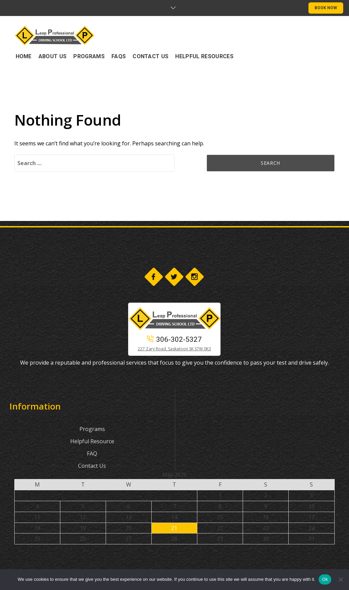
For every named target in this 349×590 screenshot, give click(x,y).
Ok (325, 579)
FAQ (92, 453)
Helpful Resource (92, 441)
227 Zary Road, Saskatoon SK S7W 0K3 (174, 349)
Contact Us (92, 465)
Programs (92, 429)
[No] (340, 579)
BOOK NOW (326, 7)
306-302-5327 (174, 339)
